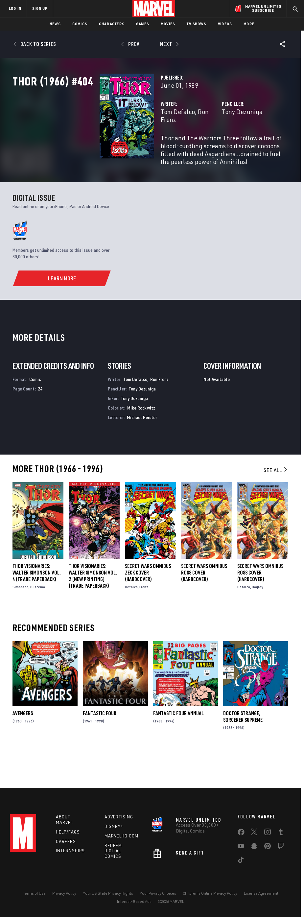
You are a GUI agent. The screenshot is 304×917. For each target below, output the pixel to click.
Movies (168, 23)
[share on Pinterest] (267, 847)
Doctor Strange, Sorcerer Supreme (243, 750)
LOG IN (15, 8)
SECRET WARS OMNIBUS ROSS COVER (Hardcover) (204, 606)
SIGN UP (39, 8)
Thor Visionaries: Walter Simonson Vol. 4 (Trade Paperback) (36, 606)
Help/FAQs (68, 832)
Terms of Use (34, 893)
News (55, 23)
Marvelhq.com (121, 835)
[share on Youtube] (241, 847)
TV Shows (196, 23)
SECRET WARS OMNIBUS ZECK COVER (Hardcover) (148, 606)
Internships (70, 850)
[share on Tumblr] (280, 833)
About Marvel (64, 819)
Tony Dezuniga (211, 140)
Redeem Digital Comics (113, 851)
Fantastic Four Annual (178, 746)
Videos (225, 23)
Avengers (22, 746)
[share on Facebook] (241, 833)
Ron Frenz (151, 140)
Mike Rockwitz (141, 441)
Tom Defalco (117, 140)
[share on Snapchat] (254, 847)
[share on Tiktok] (241, 861)
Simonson (20, 620)
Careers (66, 841)
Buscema (37, 620)
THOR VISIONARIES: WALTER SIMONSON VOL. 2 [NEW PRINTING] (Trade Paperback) (93, 609)
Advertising (119, 816)
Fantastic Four (99, 746)
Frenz (143, 620)
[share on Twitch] (280, 847)
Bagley (257, 620)
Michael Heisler (142, 451)
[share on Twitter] (254, 833)
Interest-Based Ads (134, 901)
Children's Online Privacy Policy (210, 893)
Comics (79, 23)
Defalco (131, 620)
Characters (111, 23)
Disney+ (114, 826)
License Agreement (261, 893)
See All (276, 503)
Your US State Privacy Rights (108, 893)
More (249, 23)
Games (142, 23)
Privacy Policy (64, 893)
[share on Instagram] (267, 833)
